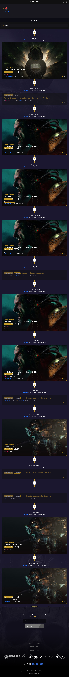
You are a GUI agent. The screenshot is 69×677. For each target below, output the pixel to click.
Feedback (17, 273)
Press (34, 640)
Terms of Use (34, 643)
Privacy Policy (34, 646)
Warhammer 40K (9, 71)
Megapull (7, 100)
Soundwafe (8, 76)
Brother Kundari (20, 275)
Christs (7, 453)
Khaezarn (26, 40)
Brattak (21, 100)
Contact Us (34, 650)
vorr (6, 275)
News (16, 71)
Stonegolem (9, 152)
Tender (7, 74)
